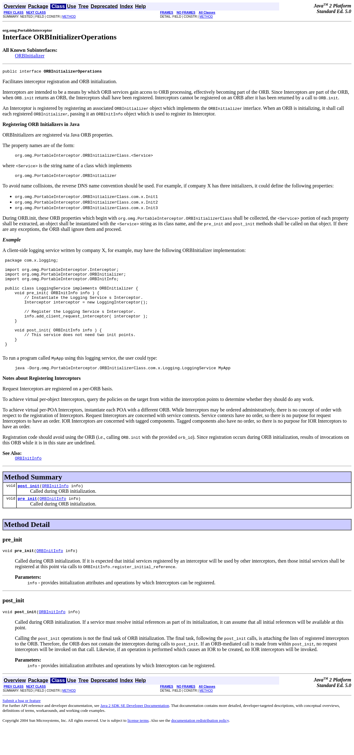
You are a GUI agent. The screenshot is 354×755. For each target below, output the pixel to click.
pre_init (27, 523)
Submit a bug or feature (21, 727)
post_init (28, 510)
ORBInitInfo (55, 510)
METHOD (69, 16)
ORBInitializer (29, 55)
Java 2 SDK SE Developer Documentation (134, 732)
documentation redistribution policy (200, 747)
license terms (138, 747)
